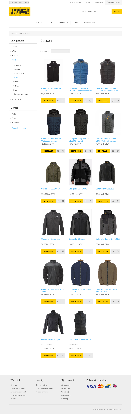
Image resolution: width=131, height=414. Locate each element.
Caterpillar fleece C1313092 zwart (53, 290)
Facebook (104, 386)
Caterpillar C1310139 (105, 189)
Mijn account (65, 385)
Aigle (14, 114)
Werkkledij (17, 65)
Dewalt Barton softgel (50, 339)
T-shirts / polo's (18, 73)
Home (13, 33)
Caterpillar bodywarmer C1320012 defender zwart (107, 89)
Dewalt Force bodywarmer (80, 339)
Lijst (119, 51)
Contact (13, 399)
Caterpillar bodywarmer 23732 (51, 89)
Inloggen (88, 2)
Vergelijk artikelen (42, 392)
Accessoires (89, 23)
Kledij (76, 23)
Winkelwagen (65, 395)
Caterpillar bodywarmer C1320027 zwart (79, 140)
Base (14, 118)
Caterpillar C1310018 (50, 189)
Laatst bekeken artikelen (44, 388)
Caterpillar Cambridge (50, 239)
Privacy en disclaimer (18, 395)
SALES (39, 23)
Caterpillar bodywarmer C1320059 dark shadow (106, 140)
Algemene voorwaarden (19, 392)
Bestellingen (65, 388)
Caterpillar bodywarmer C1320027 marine (51, 140)
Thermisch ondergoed (21, 94)
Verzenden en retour (18, 388)
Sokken (16, 86)
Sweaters (16, 69)
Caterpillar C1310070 (78, 189)
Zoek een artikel (41, 385)
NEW (51, 23)
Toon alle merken (19, 128)
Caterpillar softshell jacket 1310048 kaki (107, 290)
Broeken (16, 82)
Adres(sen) (65, 392)
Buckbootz (16, 123)
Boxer (15, 90)
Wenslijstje (65, 399)
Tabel (115, 51)
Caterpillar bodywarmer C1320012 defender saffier (80, 89)
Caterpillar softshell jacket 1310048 (80, 290)
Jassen (15, 78)
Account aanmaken (76, 2)
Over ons (14, 385)
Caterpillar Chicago (77, 239)
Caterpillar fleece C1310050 (108, 239)
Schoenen (63, 23)
